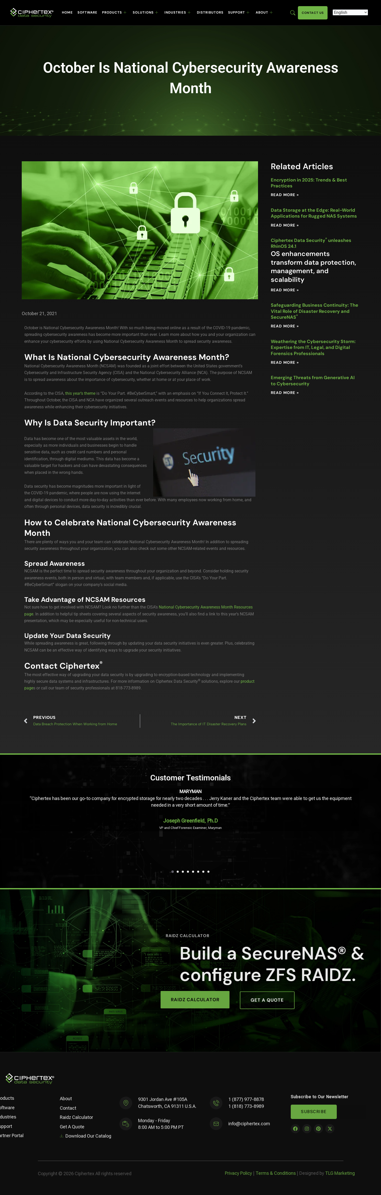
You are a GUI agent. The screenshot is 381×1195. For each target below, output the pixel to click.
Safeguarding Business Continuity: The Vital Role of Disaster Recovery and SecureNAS (314, 311)
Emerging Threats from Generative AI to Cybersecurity (313, 381)
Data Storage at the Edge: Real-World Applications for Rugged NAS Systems (314, 213)
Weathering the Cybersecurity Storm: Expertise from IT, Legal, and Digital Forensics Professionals (313, 347)
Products (114, 12)
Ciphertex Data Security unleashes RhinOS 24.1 (315, 260)
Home (67, 12)
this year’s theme (80, 393)
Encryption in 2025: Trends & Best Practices (309, 183)
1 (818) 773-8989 (246, 1110)
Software (87, 12)
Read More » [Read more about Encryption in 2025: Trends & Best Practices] (285, 194)
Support (239, 12)
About (264, 12)
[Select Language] (350, 12)
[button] (172, 871)
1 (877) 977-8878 (246, 1103)
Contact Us (313, 13)
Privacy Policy (361, 1173)
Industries (177, 12)
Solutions (145, 12)
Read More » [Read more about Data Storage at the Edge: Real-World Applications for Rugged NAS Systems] (285, 225)
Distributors (210, 12)
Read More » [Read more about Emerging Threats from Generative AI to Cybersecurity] (285, 392)
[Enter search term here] (293, 12)
